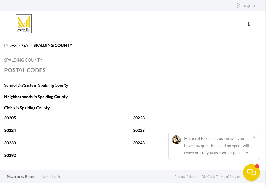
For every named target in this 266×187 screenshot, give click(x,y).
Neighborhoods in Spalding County (36, 96)
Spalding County (53, 45)
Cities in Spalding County (27, 107)
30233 (10, 143)
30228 (139, 130)
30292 (10, 155)
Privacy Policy (184, 177)
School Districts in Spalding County (36, 85)
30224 (10, 130)
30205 (10, 118)
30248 (139, 143)
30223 (139, 118)
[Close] (254, 137)
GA (25, 45)
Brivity (30, 177)
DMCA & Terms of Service (221, 177)
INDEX (10, 45)
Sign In (245, 5)
